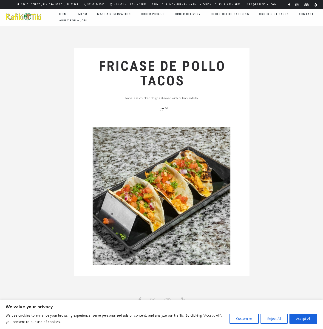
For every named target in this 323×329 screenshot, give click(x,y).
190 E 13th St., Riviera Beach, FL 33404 (49, 4)
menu (82, 14)
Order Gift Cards (274, 14)
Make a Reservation (114, 14)
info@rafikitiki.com (261, 4)
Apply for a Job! (73, 20)
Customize (244, 318)
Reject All (274, 318)
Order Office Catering (230, 14)
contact (306, 14)
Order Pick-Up (153, 14)
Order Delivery (188, 14)
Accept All (303, 318)
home (63, 14)
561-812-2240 (96, 4)
